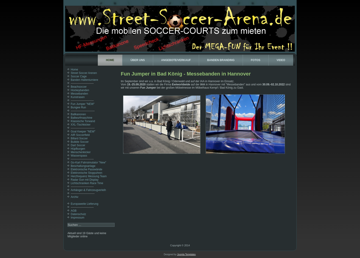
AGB (73, 210)
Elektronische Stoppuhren (86, 172)
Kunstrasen (78, 97)
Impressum (77, 217)
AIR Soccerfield (80, 135)
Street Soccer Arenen (84, 73)
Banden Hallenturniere (84, 79)
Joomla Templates (186, 254)
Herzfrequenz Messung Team (89, 176)
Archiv (74, 197)
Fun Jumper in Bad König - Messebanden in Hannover (186, 74)
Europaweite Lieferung (84, 203)
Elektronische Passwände (86, 169)
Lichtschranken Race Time (87, 183)
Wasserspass (79, 155)
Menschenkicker (81, 152)
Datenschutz (78, 214)
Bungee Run (78, 107)
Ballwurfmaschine (81, 117)
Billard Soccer (79, 138)
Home (110, 60)
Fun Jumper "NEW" (83, 104)
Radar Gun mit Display (84, 179)
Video (281, 60)
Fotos (255, 60)
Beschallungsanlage (83, 166)
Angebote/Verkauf (176, 60)
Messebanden (79, 93)
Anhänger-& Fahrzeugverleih (88, 190)
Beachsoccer (79, 86)
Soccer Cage (79, 76)
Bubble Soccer (80, 141)
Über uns (137, 60)
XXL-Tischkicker (80, 124)
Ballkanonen (78, 114)
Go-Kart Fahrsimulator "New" (88, 162)
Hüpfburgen (78, 148)
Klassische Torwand (83, 121)
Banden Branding (220, 60)
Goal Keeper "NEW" (83, 131)
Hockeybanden (80, 90)
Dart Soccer (78, 145)
